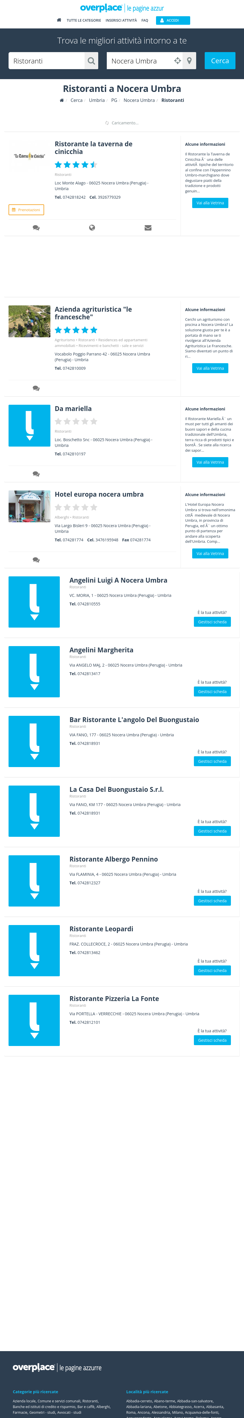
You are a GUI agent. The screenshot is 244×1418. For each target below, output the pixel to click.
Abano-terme (164, 1401)
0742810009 (74, 367)
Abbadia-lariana (138, 1406)
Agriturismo (65, 339)
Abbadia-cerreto (139, 1401)
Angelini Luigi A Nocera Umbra (121, 579)
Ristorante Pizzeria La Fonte (117, 997)
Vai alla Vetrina (210, 202)
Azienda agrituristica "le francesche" (96, 312)
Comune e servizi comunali (59, 1401)
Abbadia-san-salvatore (195, 1401)
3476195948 (106, 539)
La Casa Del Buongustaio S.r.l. (119, 788)
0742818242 (74, 197)
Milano (177, 1412)
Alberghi (62, 516)
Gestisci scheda (212, 621)
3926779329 (109, 197)
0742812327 (88, 882)
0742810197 (74, 453)
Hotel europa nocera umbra (102, 493)
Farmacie (20, 1412)
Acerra (199, 1406)
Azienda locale (24, 1401)
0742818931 (88, 742)
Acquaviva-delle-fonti (201, 1412)
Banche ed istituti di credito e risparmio (44, 1406)
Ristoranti (63, 174)
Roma (131, 1412)
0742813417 (88, 672)
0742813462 (88, 951)
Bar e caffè (86, 1406)
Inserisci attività (121, 20)
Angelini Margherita (103, 648)
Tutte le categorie (84, 20)
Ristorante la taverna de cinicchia (96, 147)
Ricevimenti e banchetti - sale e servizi (111, 345)
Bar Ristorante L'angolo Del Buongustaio (138, 718)
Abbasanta (214, 1406)
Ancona (143, 1412)
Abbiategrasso (180, 1406)
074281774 (73, 539)
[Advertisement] (119, 268)
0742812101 (88, 1021)
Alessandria (160, 1412)
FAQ (145, 20)
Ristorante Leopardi (103, 927)
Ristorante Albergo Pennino (116, 858)
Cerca (220, 60)
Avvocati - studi (69, 1412)
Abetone (160, 1406)
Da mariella (74, 407)
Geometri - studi (42, 1412)
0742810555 (88, 603)
